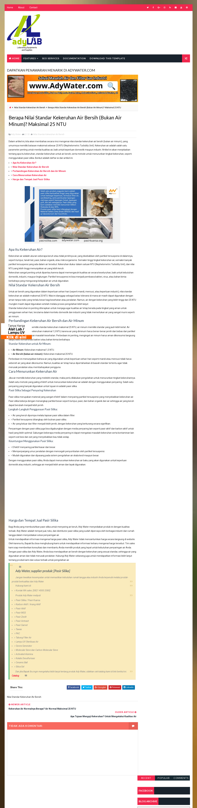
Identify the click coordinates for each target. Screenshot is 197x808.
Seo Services (50, 58)
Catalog (15, 683)
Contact (33, 8)
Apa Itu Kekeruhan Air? (24, 162)
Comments (181, 70)
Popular (164, 70)
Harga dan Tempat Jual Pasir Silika (31, 179)
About (21, 8)
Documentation (74, 58)
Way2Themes (34, 802)
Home (10, 8)
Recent (146, 70)
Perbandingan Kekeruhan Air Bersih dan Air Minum (39, 170)
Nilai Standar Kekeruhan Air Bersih (29, 106)
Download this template (107, 58)
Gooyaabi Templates (68, 802)
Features (29, 58)
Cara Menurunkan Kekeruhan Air (30, 174)
